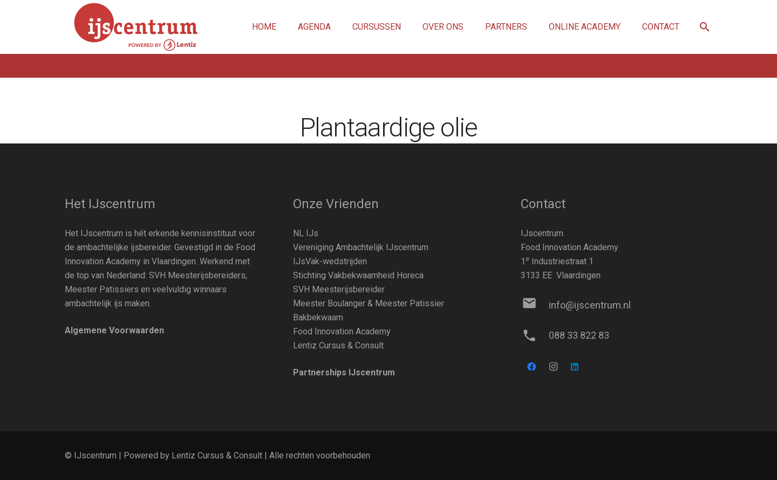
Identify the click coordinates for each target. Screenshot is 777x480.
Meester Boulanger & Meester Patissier (368, 303)
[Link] (136, 27)
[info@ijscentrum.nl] (534, 305)
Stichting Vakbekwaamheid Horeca (358, 275)
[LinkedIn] (574, 367)
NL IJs (305, 233)
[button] (704, 27)
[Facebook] (531, 367)
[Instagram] (553, 367)
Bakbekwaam (318, 317)
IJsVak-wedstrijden (330, 261)
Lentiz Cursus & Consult (338, 345)
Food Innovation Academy (342, 331)
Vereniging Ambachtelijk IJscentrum (360, 247)
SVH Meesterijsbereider (339, 289)
